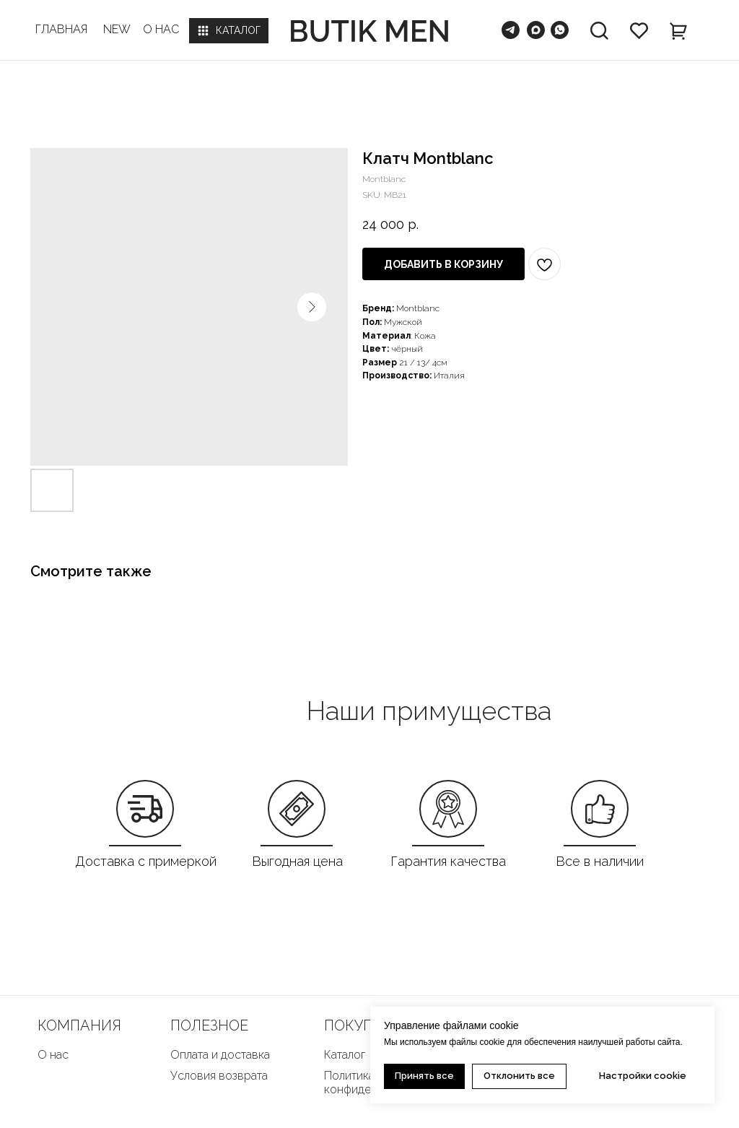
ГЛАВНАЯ (61, 29)
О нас (53, 1055)
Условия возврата (219, 1076)
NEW (117, 29)
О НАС (161, 29)
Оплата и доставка (220, 1055)
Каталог (344, 1055)
